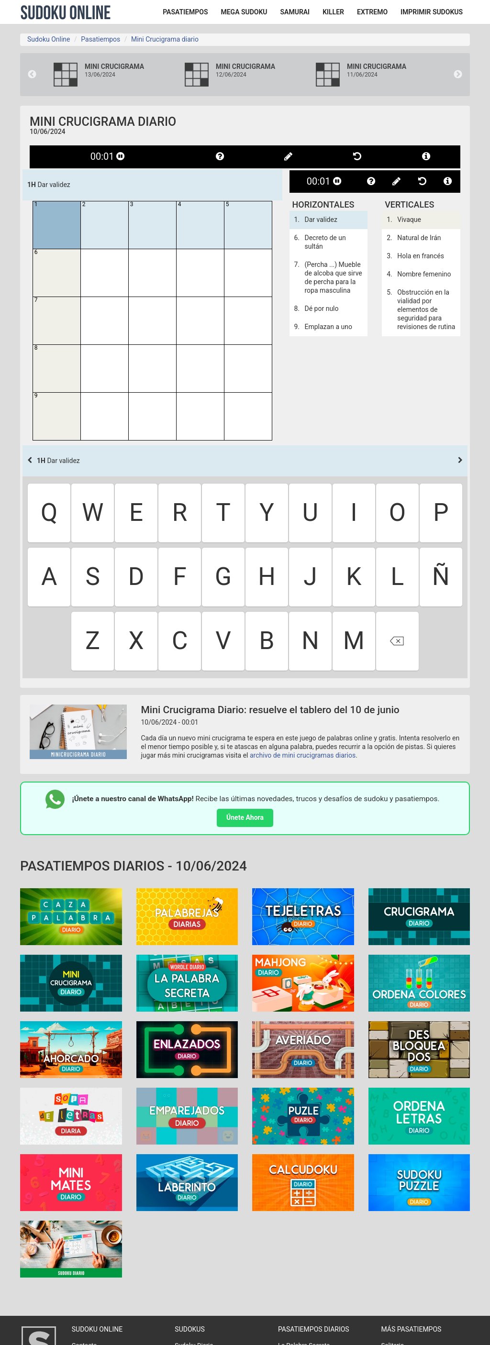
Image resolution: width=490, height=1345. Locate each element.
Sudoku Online (65, 12)
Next (458, 74)
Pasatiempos (100, 39)
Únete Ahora (245, 817)
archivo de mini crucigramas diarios (303, 755)
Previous (32, 74)
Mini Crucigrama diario (165, 39)
